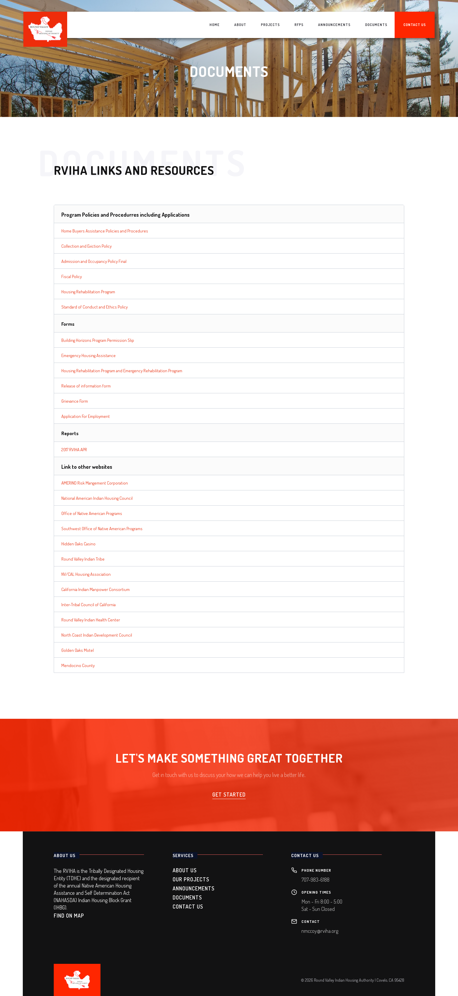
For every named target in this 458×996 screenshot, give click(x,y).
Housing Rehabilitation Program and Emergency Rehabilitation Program (121, 370)
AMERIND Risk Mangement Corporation (94, 483)
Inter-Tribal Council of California (88, 604)
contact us (414, 25)
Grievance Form (74, 401)
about (240, 25)
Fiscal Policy (71, 276)
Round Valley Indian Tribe (83, 559)
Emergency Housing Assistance (88, 355)
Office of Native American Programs (91, 513)
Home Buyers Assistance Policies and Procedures (104, 231)
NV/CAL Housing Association (86, 574)
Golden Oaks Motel (77, 650)
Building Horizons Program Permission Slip (97, 340)
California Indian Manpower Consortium (95, 589)
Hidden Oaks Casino (78, 544)
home (214, 25)
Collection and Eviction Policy (86, 246)
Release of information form (86, 386)
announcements (334, 25)
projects (270, 25)
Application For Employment (85, 416)
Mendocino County (78, 665)
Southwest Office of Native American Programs (102, 528)
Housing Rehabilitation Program (88, 291)
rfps (298, 25)
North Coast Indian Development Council (96, 635)
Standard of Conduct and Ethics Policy (94, 307)
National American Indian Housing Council (97, 498)
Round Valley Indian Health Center (90, 620)
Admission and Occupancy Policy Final (93, 261)
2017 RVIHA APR (74, 449)
